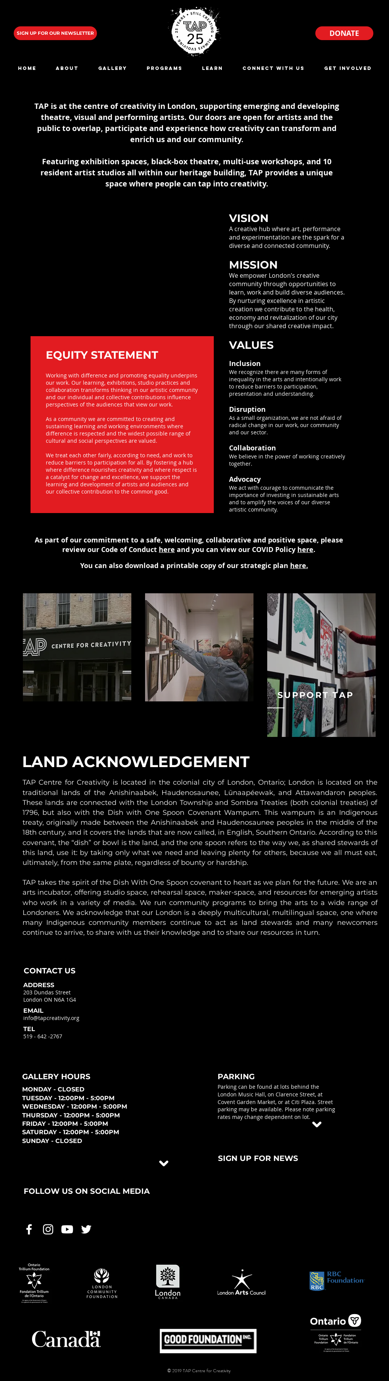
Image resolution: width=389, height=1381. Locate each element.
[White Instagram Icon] (48, 1229)
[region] (77, 647)
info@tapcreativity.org (51, 1018)
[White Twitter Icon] (86, 1229)
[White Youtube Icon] (67, 1229)
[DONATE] (344, 33)
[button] (67, 68)
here (167, 549)
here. (299, 565)
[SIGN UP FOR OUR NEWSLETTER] (55, 33)
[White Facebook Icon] (29, 1229)
